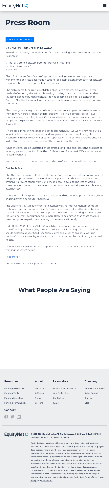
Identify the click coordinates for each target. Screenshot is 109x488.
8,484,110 (45, 437)
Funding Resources (14, 388)
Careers (39, 403)
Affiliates (39, 393)
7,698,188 (95, 434)
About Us (39, 388)
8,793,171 (65, 437)
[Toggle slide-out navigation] (104, 6)
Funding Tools (11, 393)
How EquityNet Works (64, 388)
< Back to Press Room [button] (19, 39)
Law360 (53, 263)
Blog (87, 403)
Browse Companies (95, 388)
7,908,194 (35, 437)
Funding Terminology (15, 403)
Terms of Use (91, 477)
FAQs (56, 403)
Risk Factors (47, 480)
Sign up (88, 398)
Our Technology (61, 393)
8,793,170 (55, 437)
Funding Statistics (13, 398)
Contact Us (58, 398)
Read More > (13, 256)
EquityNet (34, 226)
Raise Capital (91, 393)
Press (38, 398)
